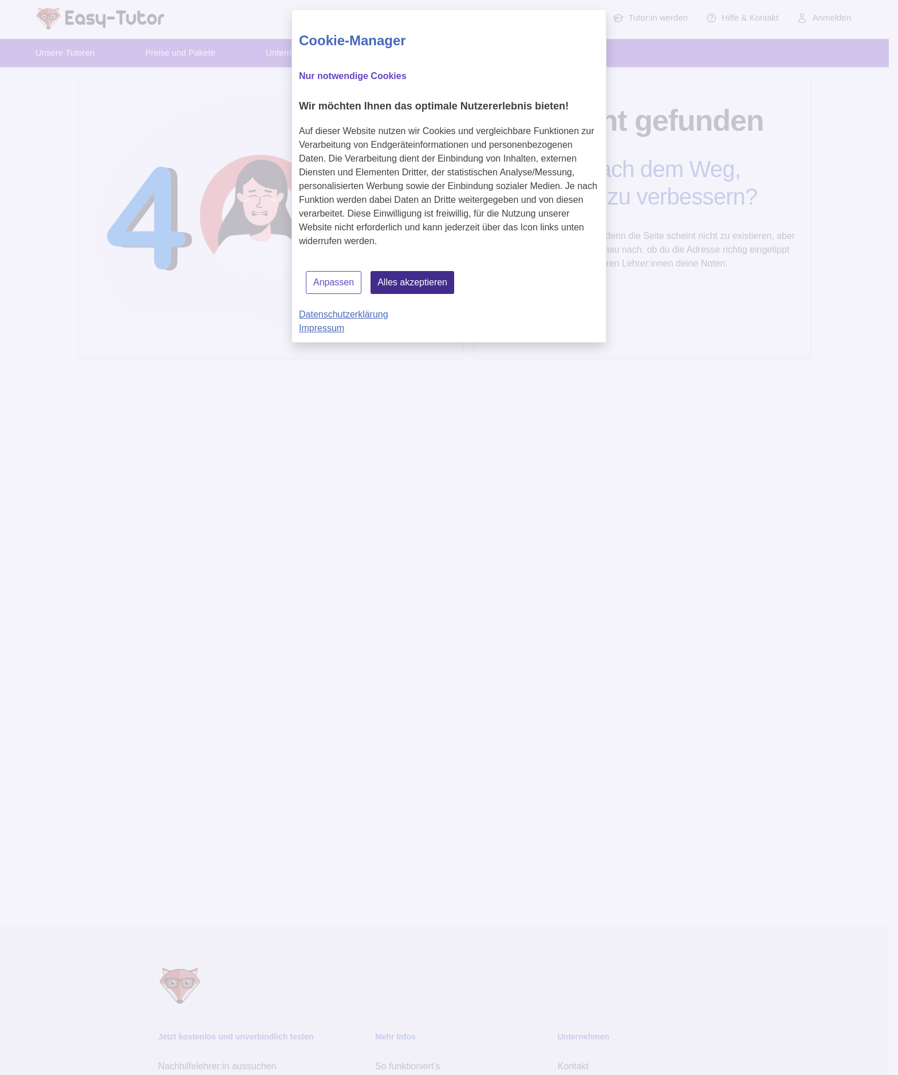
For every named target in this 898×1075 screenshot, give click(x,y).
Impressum (321, 328)
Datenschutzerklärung (343, 314)
